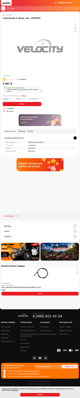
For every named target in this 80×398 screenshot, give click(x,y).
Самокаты (4, 334)
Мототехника (5, 327)
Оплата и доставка (27, 327)
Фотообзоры (25, 343)
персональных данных (31, 371)
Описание (21, 131)
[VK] (34, 358)
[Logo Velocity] (6, 3)
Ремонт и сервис (65, 327)
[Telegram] (45, 358)
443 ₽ (24, 96)
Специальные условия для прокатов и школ (30, 335)
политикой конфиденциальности (28, 373)
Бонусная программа (28, 330)
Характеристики (10, 131)
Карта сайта (63, 334)
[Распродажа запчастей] (20, 251)
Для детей (4, 338)
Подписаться (69, 366)
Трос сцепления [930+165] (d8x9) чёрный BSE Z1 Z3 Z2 (21, 287)
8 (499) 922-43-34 (63, 3)
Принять (40, 395)
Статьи (23, 339)
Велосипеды (5, 330)
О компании (44, 327)
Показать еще (11, 216)
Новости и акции (46, 330)
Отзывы (30, 131)
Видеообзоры (25, 347)
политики (15, 390)
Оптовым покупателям (48, 334)
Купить (22, 104)
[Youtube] (40, 358)
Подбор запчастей (7, 341)
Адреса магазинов (65, 330)
